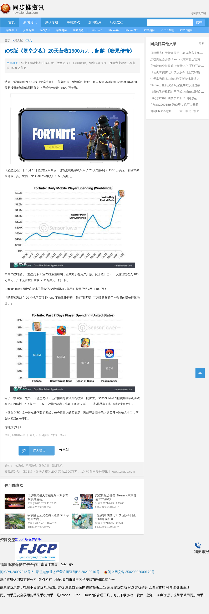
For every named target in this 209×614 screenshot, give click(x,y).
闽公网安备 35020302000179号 (129, 572)
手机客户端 (198, 13)
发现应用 (95, 22)
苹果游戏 (31, 465)
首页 (11, 22)
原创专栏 (51, 22)
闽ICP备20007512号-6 (16, 572)
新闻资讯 (30, 22)
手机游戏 (73, 22)
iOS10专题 (167, 30)
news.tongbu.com (123, 471)
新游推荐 (44, 435)
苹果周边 (78, 30)
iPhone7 (97, 30)
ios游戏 (19, 465)
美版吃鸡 (57, 465)
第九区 (18, 40)
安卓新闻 (28, 30)
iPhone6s (113, 30)
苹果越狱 (61, 30)
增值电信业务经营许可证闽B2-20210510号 (67, 572)
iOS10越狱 (186, 30)
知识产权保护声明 (28, 539)
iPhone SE (131, 30)
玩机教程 (116, 22)
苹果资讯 (11, 30)
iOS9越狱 (149, 30)
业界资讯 (45, 30)
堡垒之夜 (44, 465)
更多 (201, 43)
